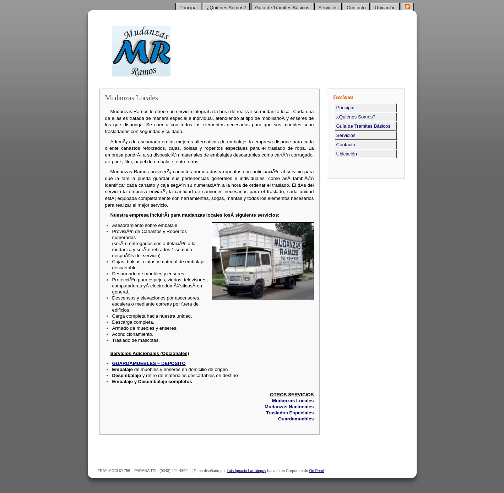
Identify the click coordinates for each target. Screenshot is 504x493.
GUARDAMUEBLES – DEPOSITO (148, 363)
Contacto (356, 7)
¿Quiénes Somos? (226, 7)
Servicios (327, 7)
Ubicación (385, 7)
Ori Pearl (316, 470)
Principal (188, 7)
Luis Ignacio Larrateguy (246, 470)
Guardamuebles (296, 419)
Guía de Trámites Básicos (282, 7)
